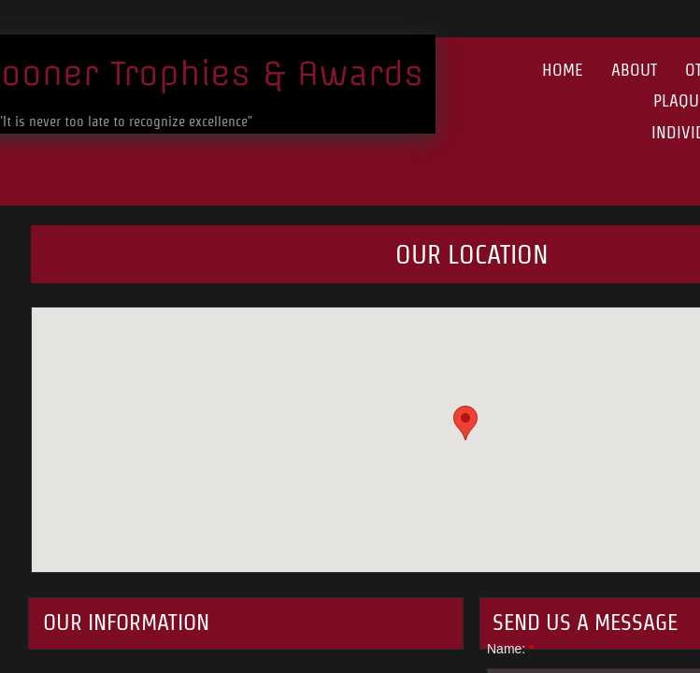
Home (562, 70)
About (634, 70)
